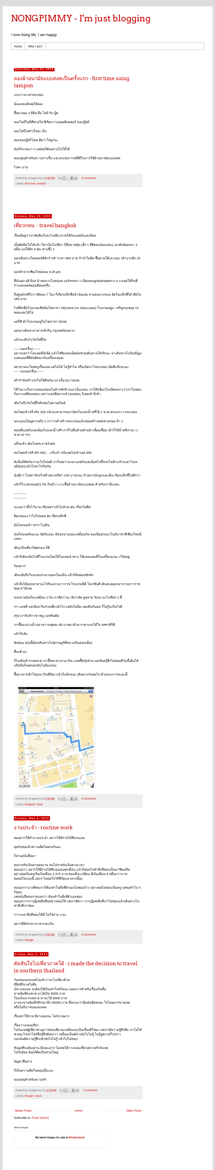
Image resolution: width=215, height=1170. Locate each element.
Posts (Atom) (40, 1117)
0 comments (88, 178)
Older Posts (133, 1110)
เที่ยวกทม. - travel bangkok (45, 225)
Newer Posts (23, 1110)
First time (30, 183)
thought (29, 940)
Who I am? (35, 46)
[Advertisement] (93, 57)
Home (18, 46)
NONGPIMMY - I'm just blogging (81, 18)
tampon (41, 183)
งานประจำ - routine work (43, 827)
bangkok (30, 804)
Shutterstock (76, 1137)
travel (39, 804)
